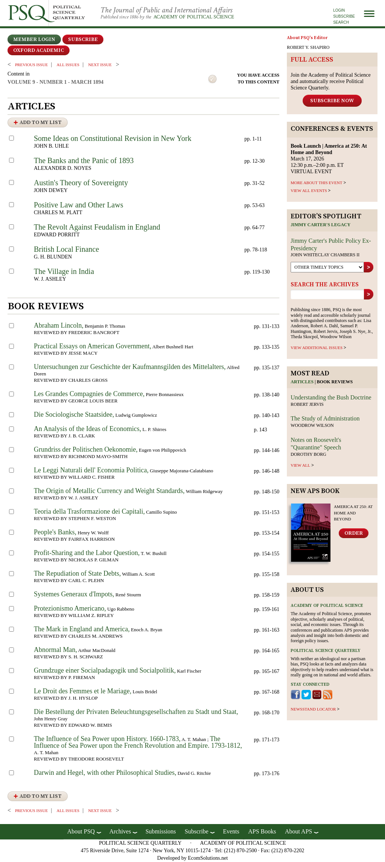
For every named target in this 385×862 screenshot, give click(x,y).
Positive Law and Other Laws (78, 205)
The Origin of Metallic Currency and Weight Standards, (109, 491)
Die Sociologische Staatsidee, (74, 414)
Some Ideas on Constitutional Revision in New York (112, 138)
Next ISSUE (100, 64)
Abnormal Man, (55, 649)
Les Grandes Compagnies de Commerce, (89, 394)
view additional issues (317, 347)
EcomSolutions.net (208, 858)
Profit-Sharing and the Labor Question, (86, 553)
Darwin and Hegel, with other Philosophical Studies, (105, 772)
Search (341, 22)
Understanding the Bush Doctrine (331, 397)
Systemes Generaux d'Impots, (74, 594)
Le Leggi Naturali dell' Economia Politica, (91, 470)
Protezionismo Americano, (70, 608)
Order (353, 533)
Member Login (34, 39)
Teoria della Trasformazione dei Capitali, (89, 511)
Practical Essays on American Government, (92, 346)
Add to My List (41, 122)
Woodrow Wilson (312, 425)
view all (300, 465)
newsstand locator (313, 709)
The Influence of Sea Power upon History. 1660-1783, (107, 739)
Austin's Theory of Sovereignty (81, 182)
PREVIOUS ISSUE (31, 64)
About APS (298, 831)
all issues (68, 64)
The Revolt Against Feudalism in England (97, 227)
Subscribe (344, 16)
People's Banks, (55, 532)
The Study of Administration (325, 418)
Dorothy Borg (308, 454)
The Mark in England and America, (82, 629)
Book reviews (335, 381)
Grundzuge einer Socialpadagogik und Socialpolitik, (105, 670)
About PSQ (81, 831)
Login (339, 10)
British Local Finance (66, 249)
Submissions (161, 831)
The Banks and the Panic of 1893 (84, 160)
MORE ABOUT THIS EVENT (316, 182)
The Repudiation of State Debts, (77, 573)
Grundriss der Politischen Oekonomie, (86, 449)
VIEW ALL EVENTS (309, 190)
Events (231, 831)
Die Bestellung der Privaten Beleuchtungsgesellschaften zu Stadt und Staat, (136, 711)
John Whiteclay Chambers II (325, 254)
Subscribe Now (332, 100)
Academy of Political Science (193, 17)
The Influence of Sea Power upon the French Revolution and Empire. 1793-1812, (138, 742)
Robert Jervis (307, 404)
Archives (120, 831)
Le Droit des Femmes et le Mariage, (82, 691)
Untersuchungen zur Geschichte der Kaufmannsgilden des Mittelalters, (130, 367)
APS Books (262, 831)
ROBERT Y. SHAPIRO (308, 47)
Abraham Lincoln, (58, 325)
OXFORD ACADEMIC (38, 50)
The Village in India (64, 271)
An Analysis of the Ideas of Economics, (87, 429)
